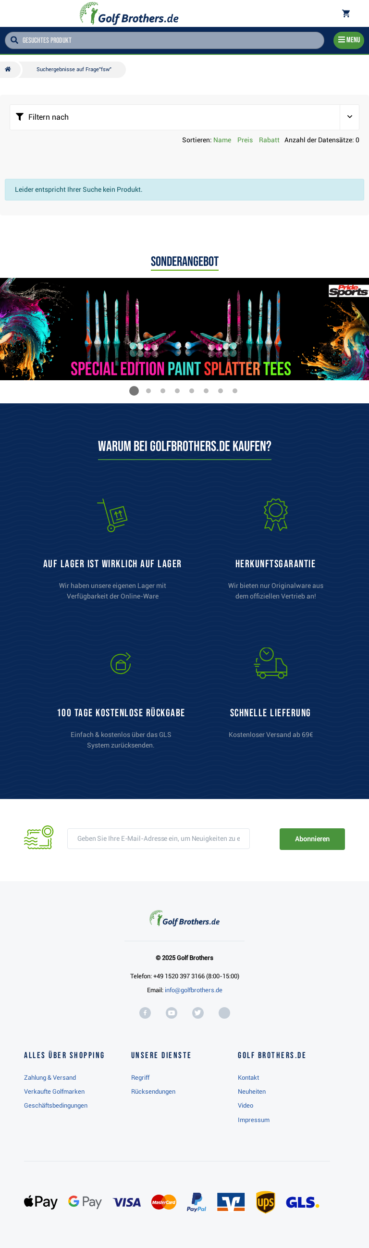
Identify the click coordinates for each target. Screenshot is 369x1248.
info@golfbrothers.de (193, 990)
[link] (121, 703)
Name (222, 140)
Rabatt (269, 140)
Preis (245, 140)
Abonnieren (312, 839)
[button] (134, 391)
